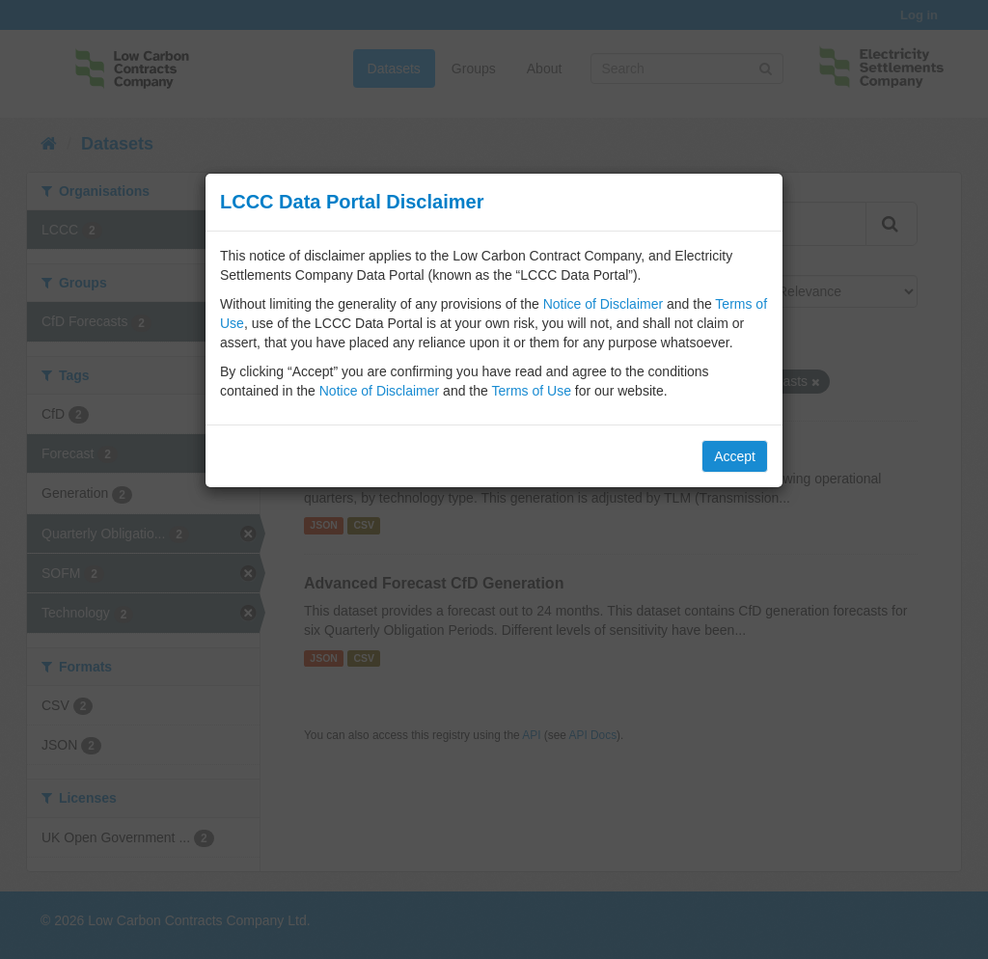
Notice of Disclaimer (603, 304)
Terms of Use (530, 390)
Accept (734, 456)
